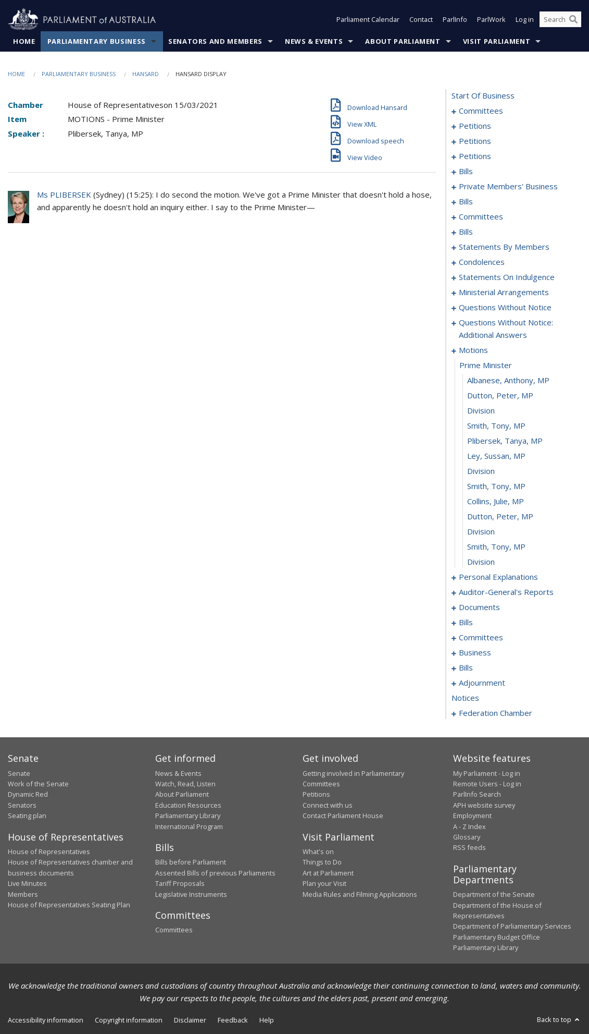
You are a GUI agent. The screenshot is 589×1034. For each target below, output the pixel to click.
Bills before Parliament (190, 862)
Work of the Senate (38, 783)
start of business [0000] (483, 96)
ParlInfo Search (477, 794)
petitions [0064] (475, 156)
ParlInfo (455, 20)
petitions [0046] (475, 141)
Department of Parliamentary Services (512, 926)
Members (23, 894)
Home (24, 41)
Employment (472, 816)
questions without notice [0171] (505, 307)
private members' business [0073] (508, 186)
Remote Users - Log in (487, 783)
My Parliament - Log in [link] (486, 773)
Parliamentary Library (187, 816)
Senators (22, 805)
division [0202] (481, 562)
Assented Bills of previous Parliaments (215, 873)
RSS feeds (469, 848)
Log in (525, 20)
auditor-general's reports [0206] (506, 592)
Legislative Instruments (191, 894)
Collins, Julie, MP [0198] (495, 501)
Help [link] (266, 1020)
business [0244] (475, 653)
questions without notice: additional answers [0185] (506, 329)
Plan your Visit (324, 884)
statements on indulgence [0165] (507, 277)
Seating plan (27, 816)
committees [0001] (481, 111)
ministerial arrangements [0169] (504, 292)
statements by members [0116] (504, 247)
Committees (174, 930)
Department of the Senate (494, 894)
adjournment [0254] (482, 683)
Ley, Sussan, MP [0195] (496, 456)
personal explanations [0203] (498, 577)
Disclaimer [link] (190, 1020)
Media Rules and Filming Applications (360, 894)
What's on (318, 851)
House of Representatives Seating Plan (69, 904)
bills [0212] (466, 622)
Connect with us (328, 805)
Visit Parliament (496, 41)
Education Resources (188, 805)
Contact (421, 20)
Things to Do (322, 862)
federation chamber (495, 713)
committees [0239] (481, 637)
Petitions (316, 794)
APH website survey (484, 805)
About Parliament (402, 41)
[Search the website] (560, 20)
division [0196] (481, 471)
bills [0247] (466, 668)
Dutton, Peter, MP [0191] (500, 396)
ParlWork (491, 20)
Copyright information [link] (128, 1020)
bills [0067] (466, 171)
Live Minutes (27, 884)
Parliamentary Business (96, 41)
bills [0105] (466, 232)
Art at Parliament (328, 873)
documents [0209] (479, 607)
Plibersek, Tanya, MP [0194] (505, 441)
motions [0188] (473, 350)
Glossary (466, 837)
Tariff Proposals (180, 884)
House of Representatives (49, 851)
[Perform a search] (573, 20)
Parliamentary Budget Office (496, 937)
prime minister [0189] (485, 365)
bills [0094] (466, 202)
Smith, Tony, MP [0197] (496, 486)
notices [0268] (465, 698)
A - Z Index (469, 826)
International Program (189, 826)
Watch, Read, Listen (185, 783)
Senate (19, 773)
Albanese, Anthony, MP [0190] (508, 380)
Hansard (145, 74)
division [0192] (481, 411)
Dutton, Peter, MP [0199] (500, 517)
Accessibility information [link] (45, 1020)
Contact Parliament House (343, 816)
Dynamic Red (28, 794)
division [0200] (481, 532)
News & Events (314, 41)
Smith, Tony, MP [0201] (496, 547)
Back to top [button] (559, 1019)
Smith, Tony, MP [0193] (496, 426)
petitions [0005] (475, 126)
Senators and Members (215, 41)
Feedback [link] (233, 1020)
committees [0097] (481, 217)
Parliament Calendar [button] (367, 20)
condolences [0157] (482, 262)
